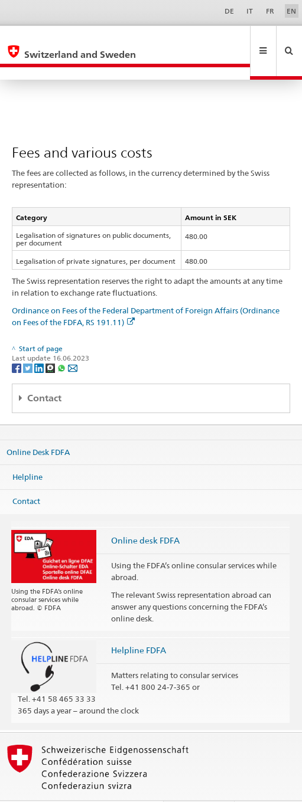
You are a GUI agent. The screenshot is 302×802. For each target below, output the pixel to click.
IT (249, 10)
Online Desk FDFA (38, 426)
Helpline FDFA (138, 625)
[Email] (72, 342)
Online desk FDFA (145, 515)
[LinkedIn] (40, 342)
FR (270, 10)
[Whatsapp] (62, 342)
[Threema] (51, 342)
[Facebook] (17, 342)
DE (229, 10)
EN (291, 10)
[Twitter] (28, 342)
